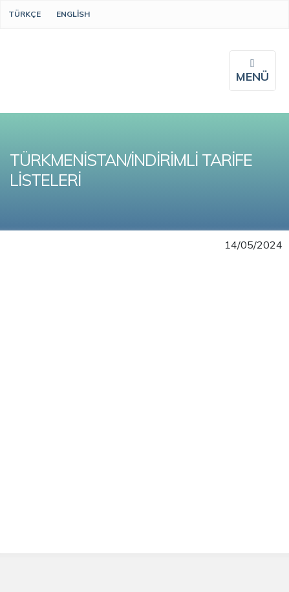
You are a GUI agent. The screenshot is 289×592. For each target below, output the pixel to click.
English (73, 14)
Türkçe (24, 14)
